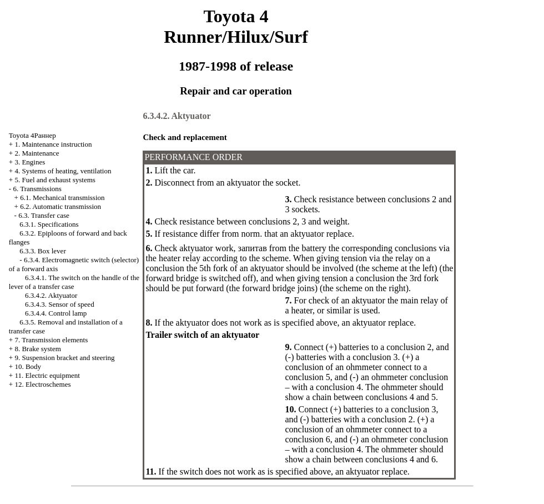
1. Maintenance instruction (53, 144)
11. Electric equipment (47, 375)
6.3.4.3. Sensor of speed (59, 304)
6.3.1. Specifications (48, 224)
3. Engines (29, 162)
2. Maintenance (36, 153)
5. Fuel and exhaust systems (54, 180)
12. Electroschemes (42, 384)
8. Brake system (37, 349)
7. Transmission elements (51, 340)
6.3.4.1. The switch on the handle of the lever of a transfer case (74, 282)
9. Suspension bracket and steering (64, 357)
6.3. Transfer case (43, 215)
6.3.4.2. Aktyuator (51, 295)
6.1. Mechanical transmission (62, 197)
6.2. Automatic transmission (60, 206)
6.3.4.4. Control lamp (56, 313)
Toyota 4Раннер (32, 135)
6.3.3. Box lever (42, 251)
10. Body (27, 366)
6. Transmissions (37, 188)
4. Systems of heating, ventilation (62, 171)
